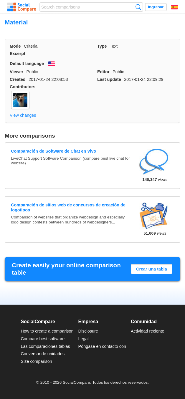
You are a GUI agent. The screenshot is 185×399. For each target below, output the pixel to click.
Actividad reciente (147, 331)
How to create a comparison (47, 331)
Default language (27, 63)
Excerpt (17, 53)
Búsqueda (138, 7)
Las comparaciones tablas (45, 346)
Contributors (22, 86)
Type (102, 46)
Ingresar (156, 7)
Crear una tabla (151, 269)
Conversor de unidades (43, 353)
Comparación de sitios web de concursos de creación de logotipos (68, 207)
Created (18, 79)
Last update (109, 79)
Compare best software (43, 338)
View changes (23, 115)
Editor (103, 71)
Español (174, 7)
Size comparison (36, 361)
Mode (15, 46)
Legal (83, 338)
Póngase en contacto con (102, 346)
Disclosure (88, 331)
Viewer (16, 71)
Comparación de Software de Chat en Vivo (53, 151)
